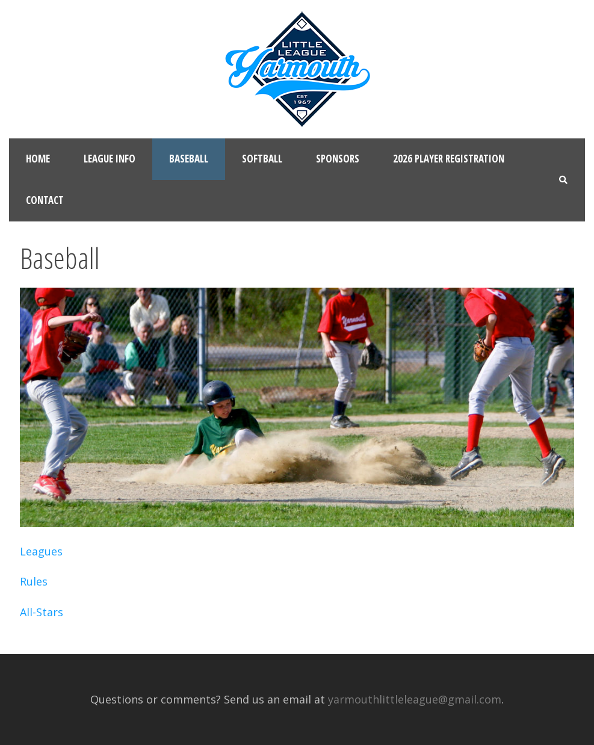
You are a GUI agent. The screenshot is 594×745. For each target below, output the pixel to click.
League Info (109, 158)
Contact (45, 200)
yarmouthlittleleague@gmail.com (414, 699)
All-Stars (41, 612)
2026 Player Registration (448, 158)
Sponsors (337, 158)
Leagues (41, 551)
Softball (262, 158)
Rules (34, 581)
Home (38, 158)
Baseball (188, 158)
